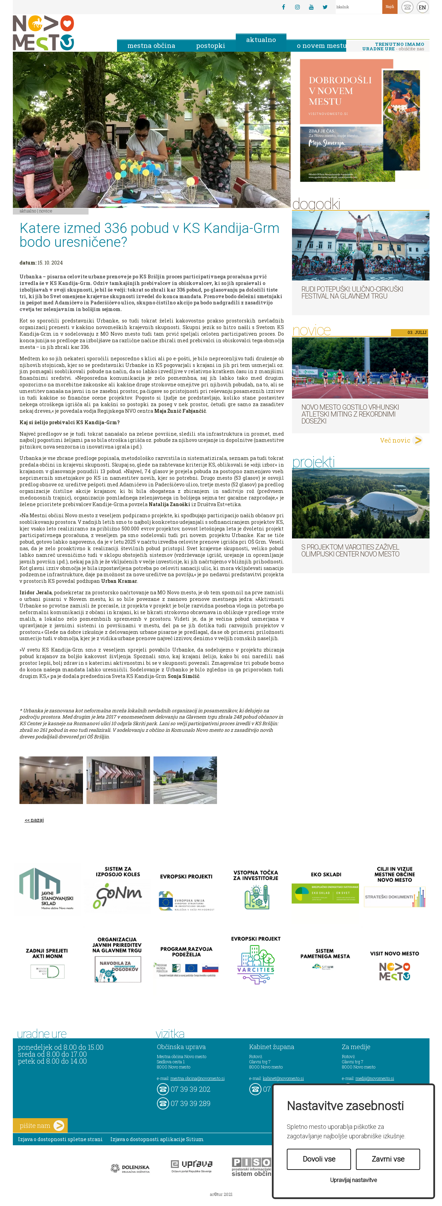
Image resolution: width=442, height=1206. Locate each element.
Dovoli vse (319, 1159)
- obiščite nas (393, 46)
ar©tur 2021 (221, 1194)
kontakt (407, 7)
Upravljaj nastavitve (353, 1180)
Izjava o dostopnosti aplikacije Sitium (157, 1139)
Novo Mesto (60, 32)
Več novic (395, 440)
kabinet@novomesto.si (283, 1078)
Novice (45, 211)
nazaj (37, 819)
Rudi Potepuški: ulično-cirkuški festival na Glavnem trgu (352, 292)
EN (422, 7)
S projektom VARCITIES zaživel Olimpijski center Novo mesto (350, 550)
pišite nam (42, 1125)
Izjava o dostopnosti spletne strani (60, 1139)
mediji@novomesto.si (375, 1078)
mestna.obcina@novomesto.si (197, 1078)
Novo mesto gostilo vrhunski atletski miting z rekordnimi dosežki (350, 414)
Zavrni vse (388, 1159)
